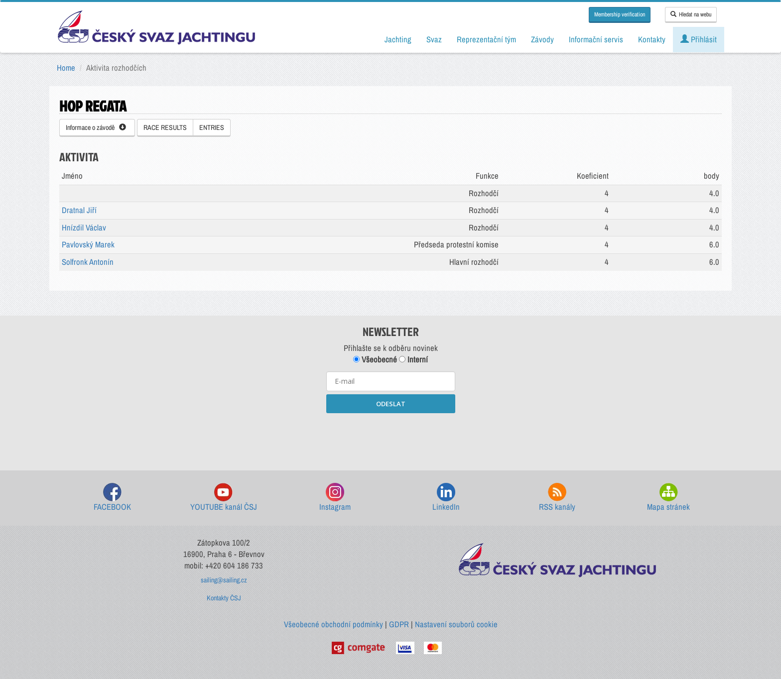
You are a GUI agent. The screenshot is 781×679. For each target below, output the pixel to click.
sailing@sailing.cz (224, 579)
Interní (413, 359)
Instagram (335, 497)
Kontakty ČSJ (224, 597)
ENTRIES (211, 127)
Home (66, 67)
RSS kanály (557, 497)
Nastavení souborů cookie (456, 624)
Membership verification (619, 14)
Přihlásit (698, 39)
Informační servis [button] (596, 39)
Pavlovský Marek (88, 244)
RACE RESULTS (165, 127)
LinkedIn (446, 497)
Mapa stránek (668, 497)
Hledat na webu (690, 14)
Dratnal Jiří (79, 210)
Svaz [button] (434, 39)
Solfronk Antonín (88, 261)
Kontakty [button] (651, 39)
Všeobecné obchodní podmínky (333, 624)
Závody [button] (542, 39)
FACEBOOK (112, 497)
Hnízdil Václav (84, 227)
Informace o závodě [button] (96, 127)
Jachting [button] (398, 39)
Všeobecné (375, 359)
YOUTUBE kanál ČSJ (223, 497)
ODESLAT (390, 403)
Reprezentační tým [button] (486, 39)
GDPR (399, 624)
